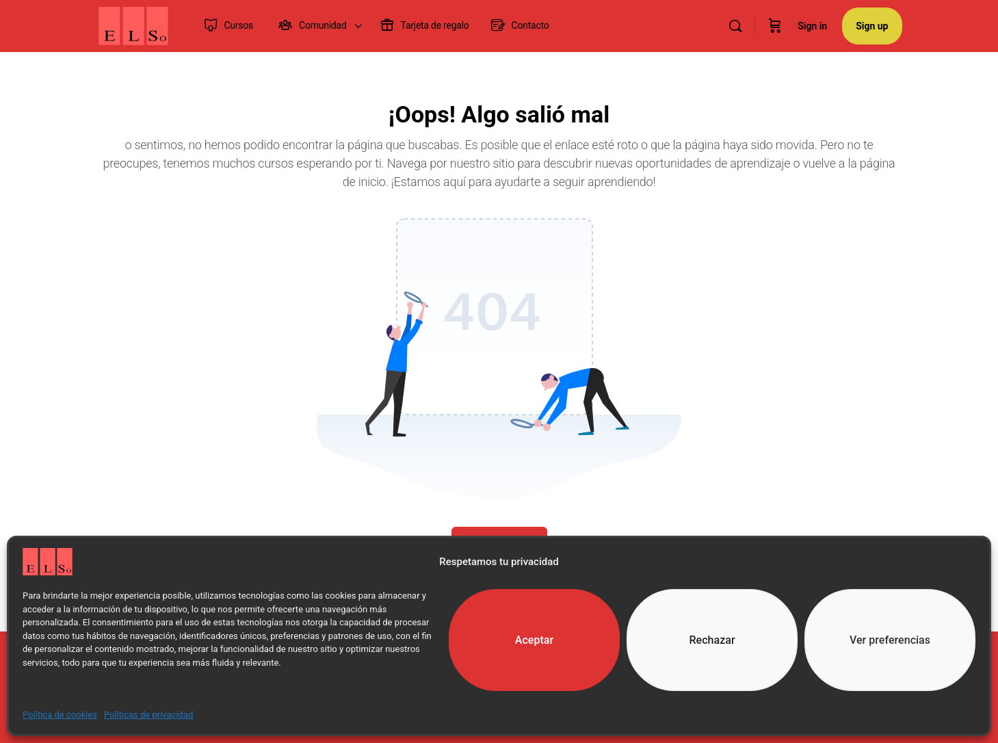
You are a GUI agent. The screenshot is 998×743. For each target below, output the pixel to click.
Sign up (872, 26)
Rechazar (712, 640)
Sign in (812, 26)
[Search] (735, 26)
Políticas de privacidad (148, 714)
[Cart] (775, 26)
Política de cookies (60, 714)
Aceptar (534, 640)
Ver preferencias (890, 640)
